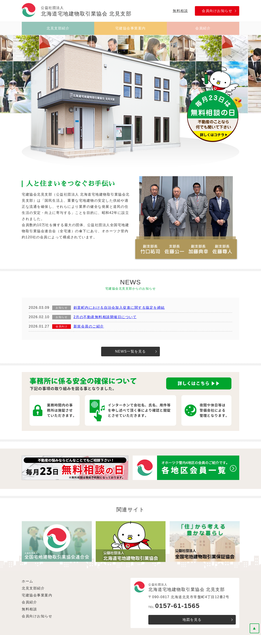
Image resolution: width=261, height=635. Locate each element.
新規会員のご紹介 (89, 326)
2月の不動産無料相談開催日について (105, 317)
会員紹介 (203, 28)
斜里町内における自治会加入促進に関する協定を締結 (119, 307)
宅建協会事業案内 (130, 28)
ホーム (27, 581)
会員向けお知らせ (217, 11)
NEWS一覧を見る (130, 351)
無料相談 (180, 11)
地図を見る (192, 619)
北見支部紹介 (58, 28)
